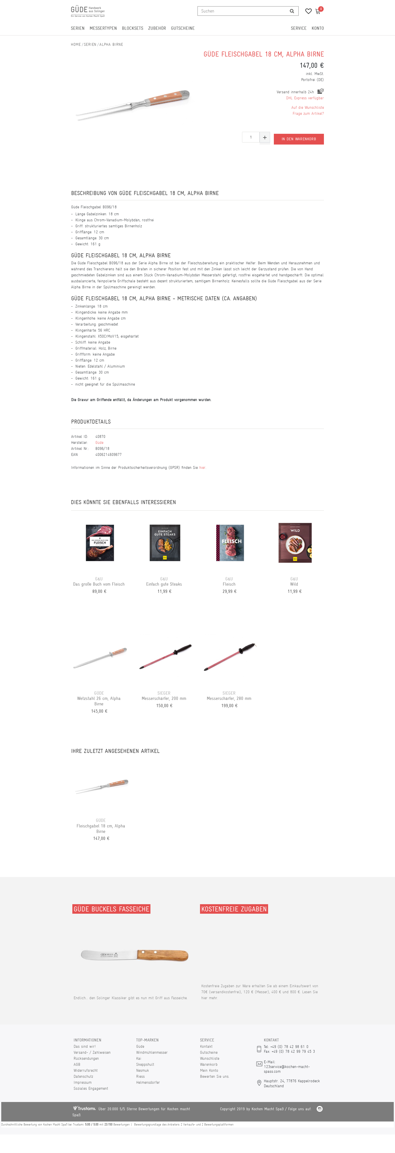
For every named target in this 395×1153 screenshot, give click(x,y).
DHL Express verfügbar (305, 98)
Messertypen (103, 28)
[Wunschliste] (307, 12)
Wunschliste (209, 1058)
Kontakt (206, 1046)
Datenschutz (83, 1076)
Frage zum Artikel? (308, 113)
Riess (140, 1076)
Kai (138, 1058)
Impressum (83, 1082)
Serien (78, 28)
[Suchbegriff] (242, 11)
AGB (77, 1064)
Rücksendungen (86, 1058)
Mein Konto (209, 1070)
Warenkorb (209, 1064)
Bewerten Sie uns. (214, 1076)
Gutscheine (183, 28)
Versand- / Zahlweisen (92, 1052)
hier (202, 467)
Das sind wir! (85, 1046)
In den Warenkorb (299, 137)
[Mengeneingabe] (251, 137)
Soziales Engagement (91, 1088)
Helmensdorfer (148, 1082)
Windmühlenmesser (152, 1052)
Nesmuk (142, 1070)
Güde (99, 442)
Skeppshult (145, 1064)
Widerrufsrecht (86, 1070)
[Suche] (292, 11)
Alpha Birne (111, 44)
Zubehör (157, 28)
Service (299, 28)
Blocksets (132, 28)
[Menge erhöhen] (265, 137)
